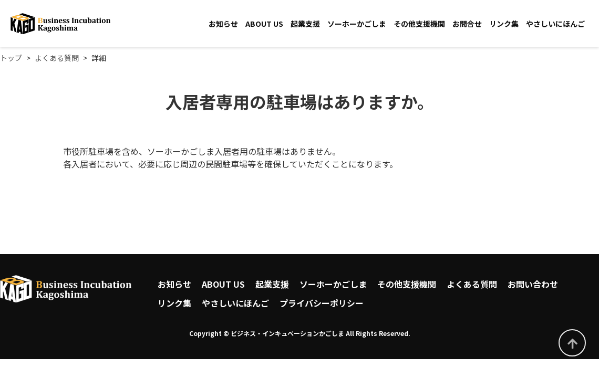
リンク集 (504, 23)
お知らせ (223, 23)
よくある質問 (472, 284)
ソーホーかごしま (356, 23)
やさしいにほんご (555, 23)
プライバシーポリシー (322, 303)
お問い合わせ (533, 284)
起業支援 (305, 23)
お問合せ (467, 23)
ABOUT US (264, 23)
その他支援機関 (419, 23)
